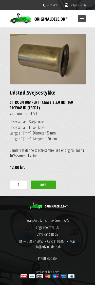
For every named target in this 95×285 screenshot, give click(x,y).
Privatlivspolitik (47, 258)
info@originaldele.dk (47, 247)
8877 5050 (50, 5)
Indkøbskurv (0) (75, 5)
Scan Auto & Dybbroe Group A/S (47, 220)
